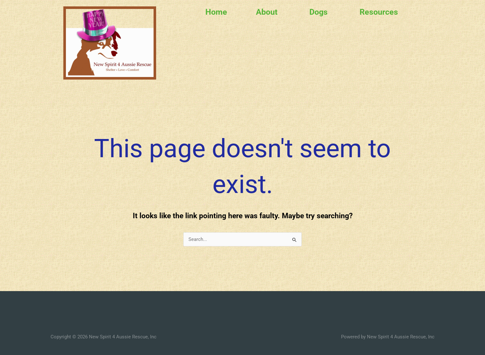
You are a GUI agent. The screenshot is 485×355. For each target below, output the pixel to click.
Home (216, 12)
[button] (268, 12)
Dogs (318, 12)
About (266, 12)
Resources (379, 12)
